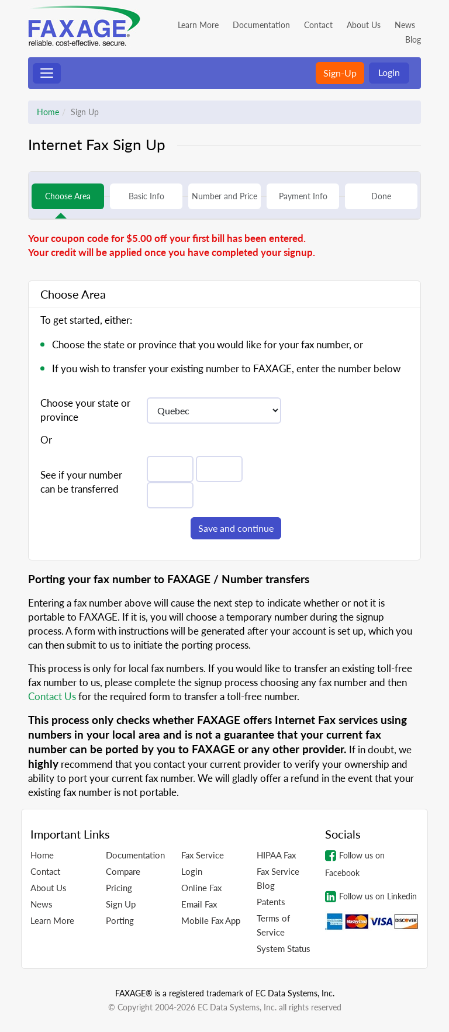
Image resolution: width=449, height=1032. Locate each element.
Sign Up (121, 904)
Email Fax (199, 904)
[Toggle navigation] (47, 73)
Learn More (198, 25)
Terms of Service (273, 925)
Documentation (261, 25)
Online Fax (201, 887)
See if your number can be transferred (81, 482)
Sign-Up (340, 72)
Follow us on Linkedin (371, 896)
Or (46, 440)
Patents (271, 901)
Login (389, 72)
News (405, 25)
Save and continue (236, 528)
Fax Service (202, 855)
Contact (318, 25)
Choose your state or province (85, 410)
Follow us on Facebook (355, 863)
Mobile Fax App (210, 920)
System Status (283, 948)
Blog (413, 39)
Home (48, 112)
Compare (123, 871)
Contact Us (52, 696)
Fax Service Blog (278, 878)
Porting (120, 920)
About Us (364, 25)
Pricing (119, 887)
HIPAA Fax (276, 855)
